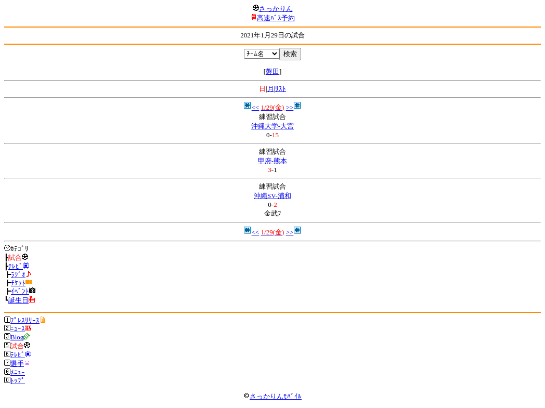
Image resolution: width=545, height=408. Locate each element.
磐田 (272, 71)
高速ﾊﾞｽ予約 (276, 18)
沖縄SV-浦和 (272, 196)
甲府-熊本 (272, 161)
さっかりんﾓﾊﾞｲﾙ (272, 396)
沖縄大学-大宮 (272, 126)
